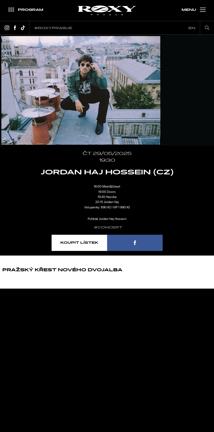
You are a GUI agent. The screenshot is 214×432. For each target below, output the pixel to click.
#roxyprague (53, 28)
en (191, 28)
